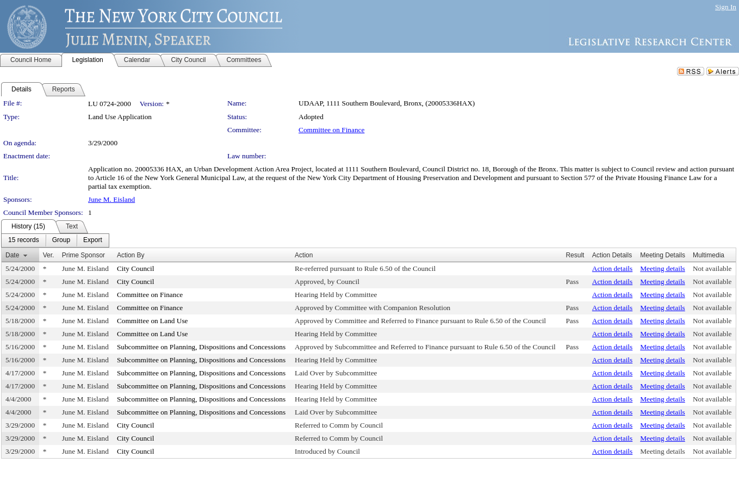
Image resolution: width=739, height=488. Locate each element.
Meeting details (662, 268)
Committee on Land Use (152, 321)
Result (575, 255)
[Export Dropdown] (93, 240)
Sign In (725, 7)
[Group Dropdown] (61, 240)
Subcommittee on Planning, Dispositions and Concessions (201, 347)
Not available (712, 268)
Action (304, 255)
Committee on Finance (331, 130)
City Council (135, 268)
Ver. (48, 255)
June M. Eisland (111, 199)
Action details (612, 268)
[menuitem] (24, 240)
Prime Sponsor (83, 255)
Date (12, 255)
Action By (131, 255)
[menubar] (55, 240)
